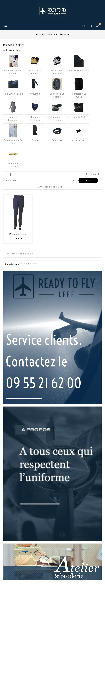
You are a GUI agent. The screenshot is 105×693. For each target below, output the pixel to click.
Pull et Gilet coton (79, 70)
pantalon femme (18, 234)
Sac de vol (79, 117)
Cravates (35, 94)
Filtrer (88, 180)
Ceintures (57, 140)
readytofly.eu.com (28, 264)
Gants (35, 140)
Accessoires (79, 140)
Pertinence (40, 180)
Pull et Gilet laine (13, 94)
